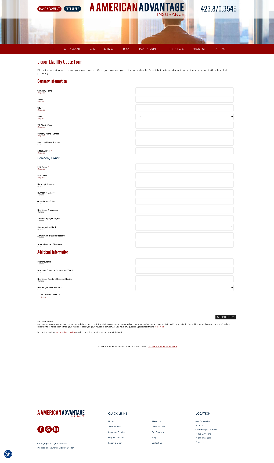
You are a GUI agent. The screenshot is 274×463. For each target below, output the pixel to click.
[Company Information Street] (184, 143)
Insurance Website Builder (162, 390)
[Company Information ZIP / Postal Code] (184, 169)
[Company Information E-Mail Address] (184, 194)
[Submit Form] (226, 361)
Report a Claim (115, 443)
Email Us (200, 442)
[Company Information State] (184, 160)
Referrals (72, 8)
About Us (156, 421)
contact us (159, 370)
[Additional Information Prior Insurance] (184, 305)
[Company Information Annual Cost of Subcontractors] (184, 279)
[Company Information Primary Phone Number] (184, 177)
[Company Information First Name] (184, 210)
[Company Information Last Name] (184, 219)
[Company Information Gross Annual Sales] (184, 245)
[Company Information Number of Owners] (184, 236)
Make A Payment (49, 8)
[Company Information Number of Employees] (184, 253)
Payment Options (116, 437)
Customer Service (116, 432)
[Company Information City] (184, 151)
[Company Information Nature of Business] (184, 228)
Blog (154, 437)
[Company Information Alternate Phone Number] (184, 186)
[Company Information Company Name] (184, 134)
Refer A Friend (158, 426)
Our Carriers (158, 432)
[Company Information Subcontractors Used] (184, 271)
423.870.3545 (219, 8)
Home (111, 421)
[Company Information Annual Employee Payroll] (184, 262)
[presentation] (67, 349)
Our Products (114, 426)
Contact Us (157, 443)
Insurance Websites (107, 390)
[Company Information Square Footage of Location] (184, 288)
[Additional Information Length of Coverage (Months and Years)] (184, 314)
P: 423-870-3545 (203, 433)
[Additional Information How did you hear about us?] (184, 331)
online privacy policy (65, 376)
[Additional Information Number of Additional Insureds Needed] (184, 322)
